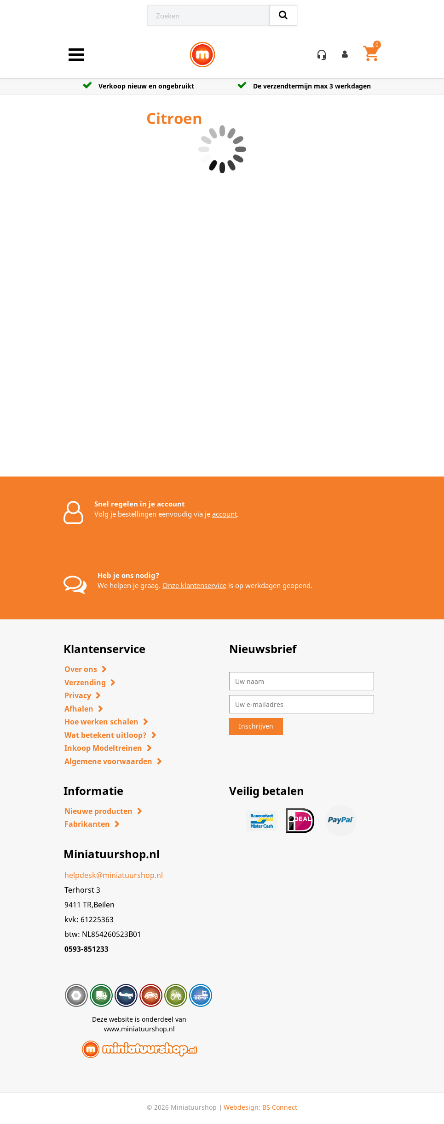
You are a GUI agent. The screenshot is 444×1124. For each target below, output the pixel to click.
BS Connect (279, 1107)
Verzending (85, 682)
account (224, 513)
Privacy (77, 695)
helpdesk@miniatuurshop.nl (113, 875)
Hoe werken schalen (101, 722)
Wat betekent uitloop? (105, 735)
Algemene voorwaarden (108, 761)
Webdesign (241, 1107)
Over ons (80, 669)
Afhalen (78, 709)
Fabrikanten (87, 824)
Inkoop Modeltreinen (103, 748)
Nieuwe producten (98, 811)
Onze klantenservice (194, 585)
